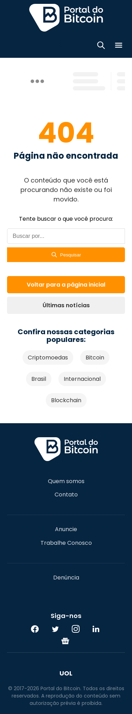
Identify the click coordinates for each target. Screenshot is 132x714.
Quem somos (66, 481)
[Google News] (65, 641)
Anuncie (66, 529)
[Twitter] (55, 629)
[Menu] (119, 46)
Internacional (82, 379)
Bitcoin (95, 357)
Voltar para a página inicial (66, 285)
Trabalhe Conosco (66, 543)
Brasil (38, 379)
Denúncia (66, 578)
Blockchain (66, 400)
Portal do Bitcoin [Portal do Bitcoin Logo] (66, 18)
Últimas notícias (66, 305)
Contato (66, 495)
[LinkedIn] (96, 629)
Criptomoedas (48, 357)
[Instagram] (75, 629)
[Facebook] (35, 629)
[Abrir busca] (101, 46)
